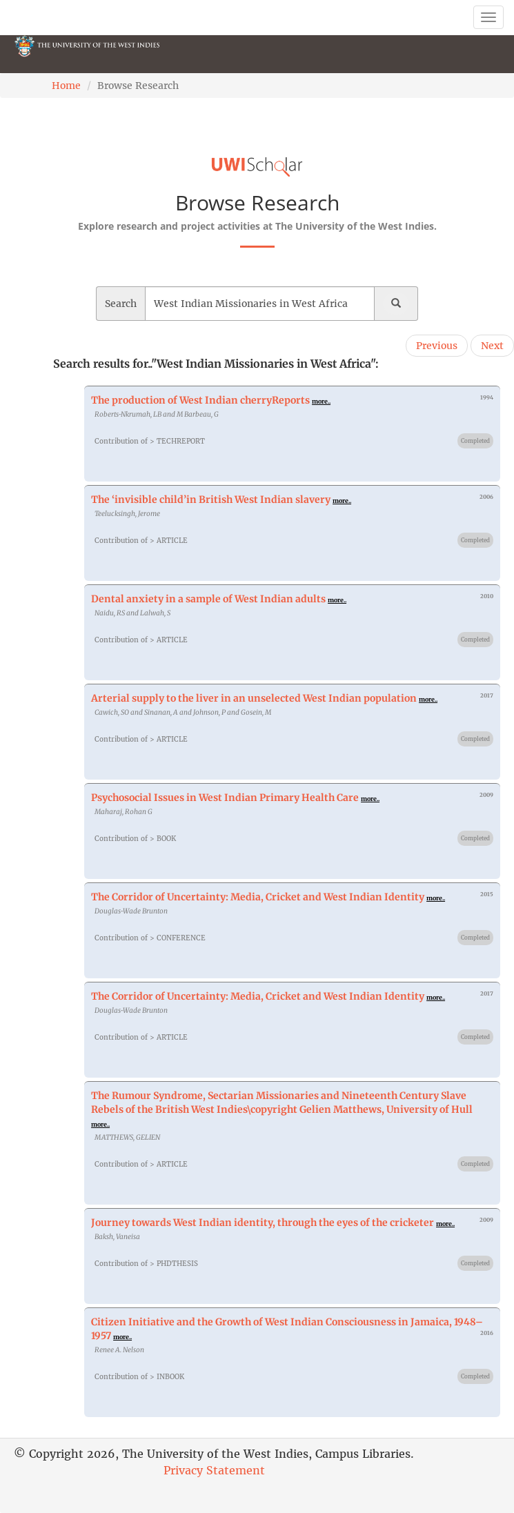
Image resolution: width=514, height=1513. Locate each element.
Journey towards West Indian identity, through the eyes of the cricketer (262, 1222)
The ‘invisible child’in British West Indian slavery (210, 499)
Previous (436, 345)
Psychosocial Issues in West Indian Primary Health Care (225, 797)
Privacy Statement (214, 1470)
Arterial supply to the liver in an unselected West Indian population (254, 698)
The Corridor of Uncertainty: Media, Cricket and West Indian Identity (257, 897)
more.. (321, 401)
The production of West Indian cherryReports (200, 400)
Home (66, 85)
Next (492, 345)
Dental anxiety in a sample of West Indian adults (208, 599)
